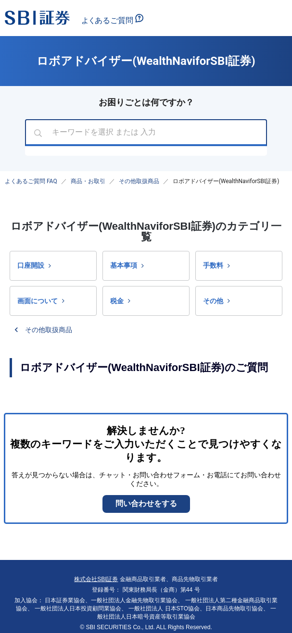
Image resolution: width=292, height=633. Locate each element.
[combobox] (146, 132)
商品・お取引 (88, 181)
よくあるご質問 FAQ (31, 181)
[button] (53, 266)
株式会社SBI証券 (96, 579)
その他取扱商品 (139, 181)
